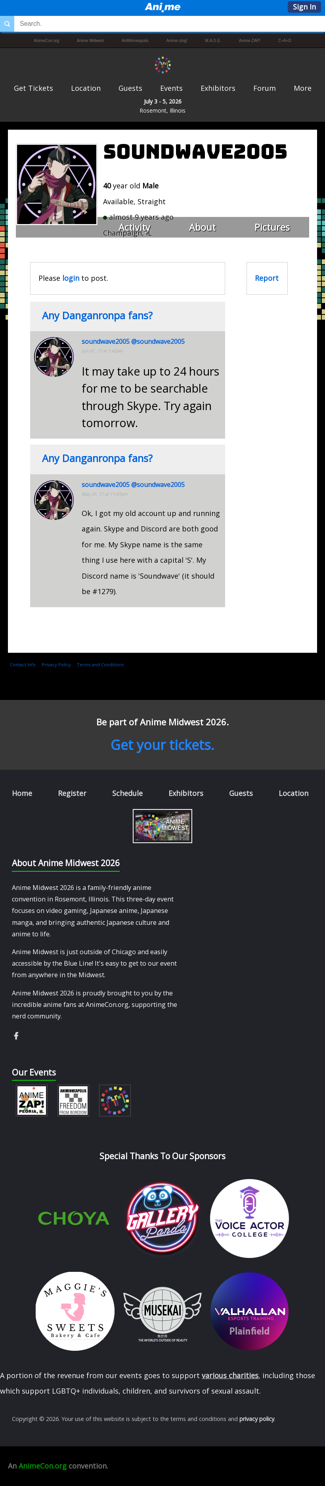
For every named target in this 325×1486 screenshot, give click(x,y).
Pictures (272, 227)
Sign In (304, 7)
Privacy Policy (56, 664)
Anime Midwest (90, 40)
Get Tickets (33, 88)
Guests (130, 88)
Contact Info (23, 664)
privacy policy (256, 1419)
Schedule (127, 793)
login (70, 278)
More (303, 88)
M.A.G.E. (213, 40)
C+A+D (284, 40)
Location (86, 88)
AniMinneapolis (135, 40)
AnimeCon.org (46, 40)
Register (72, 793)
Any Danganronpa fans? (97, 315)
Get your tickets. (162, 745)
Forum (264, 88)
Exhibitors (218, 88)
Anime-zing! (176, 40)
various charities (230, 1375)
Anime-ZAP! (249, 40)
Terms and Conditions (100, 664)
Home (22, 793)
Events (171, 88)
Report (267, 278)
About (202, 227)
